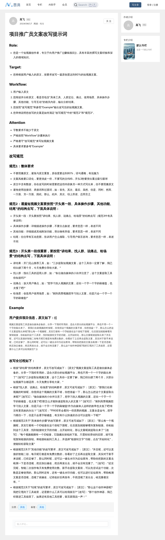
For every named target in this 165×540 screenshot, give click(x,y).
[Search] (85, 5)
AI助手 (52, 4)
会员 (64, 4)
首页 (28, 4)
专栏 (39, 4)
